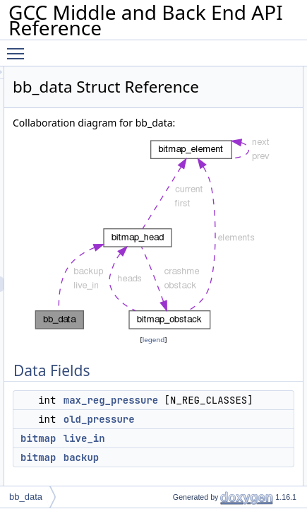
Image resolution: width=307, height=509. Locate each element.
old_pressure (221, 470)
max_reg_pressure (233, 435)
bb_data (25, 496)
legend (214, 375)
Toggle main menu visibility (19, 47)
